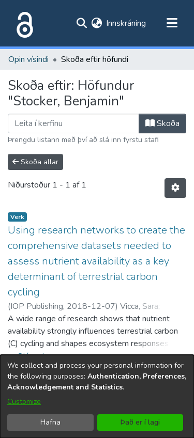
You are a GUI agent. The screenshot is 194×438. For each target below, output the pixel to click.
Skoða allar (35, 162)
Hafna (50, 422)
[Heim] (23, 23)
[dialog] (97, 396)
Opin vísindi (28, 59)
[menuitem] (96, 23)
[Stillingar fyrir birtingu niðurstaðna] (175, 188)
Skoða (162, 123)
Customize (24, 401)
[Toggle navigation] (171, 23)
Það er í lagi (140, 422)
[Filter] (73, 123)
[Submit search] (81, 23)
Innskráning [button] (126, 23)
